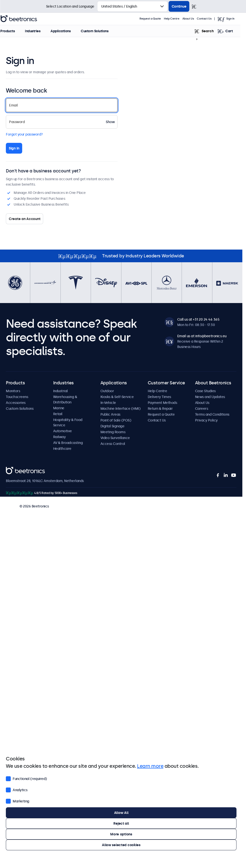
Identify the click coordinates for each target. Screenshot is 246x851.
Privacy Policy (206, 420)
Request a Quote (156, 18)
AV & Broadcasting (68, 442)
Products (13, 31)
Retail (57, 414)
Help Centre (177, 18)
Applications (66, 31)
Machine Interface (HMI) (120, 408)
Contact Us (210, 18)
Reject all (121, 823)
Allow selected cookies (121, 845)
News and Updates (210, 397)
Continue (179, 6)
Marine (58, 408)
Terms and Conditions (212, 414)
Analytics (17, 789)
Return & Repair (160, 408)
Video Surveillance (115, 438)
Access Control (112, 443)
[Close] (196, 6)
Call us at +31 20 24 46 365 (198, 319)
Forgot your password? (24, 134)
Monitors (13, 391)
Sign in (14, 148)
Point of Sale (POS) (115, 420)
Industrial (60, 391)
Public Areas (110, 414)
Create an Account (24, 219)
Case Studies (205, 391)
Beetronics (14, 469)
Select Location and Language (70, 6)
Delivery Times (159, 397)
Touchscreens (17, 397)
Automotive (62, 431)
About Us (194, 18)
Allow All (121, 812)
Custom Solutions (100, 31)
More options (121, 834)
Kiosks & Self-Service (117, 397)
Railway (59, 437)
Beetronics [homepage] (24, 18)
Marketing (17, 800)
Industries (38, 31)
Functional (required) (26, 778)
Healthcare (62, 448)
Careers (201, 408)
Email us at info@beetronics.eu (201, 336)
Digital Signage (112, 426)
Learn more (150, 766)
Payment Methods (162, 402)
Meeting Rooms (113, 432)
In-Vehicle (108, 402)
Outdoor (107, 391)
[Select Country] (132, 6)
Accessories (16, 402)
